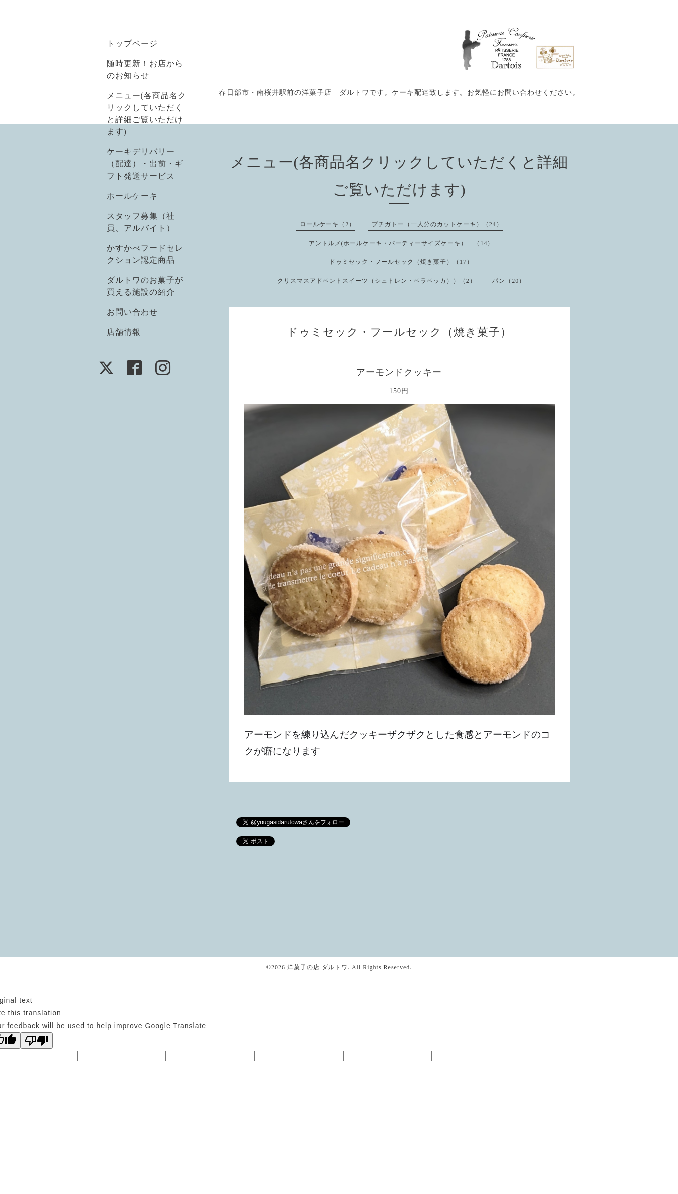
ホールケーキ (132, 196)
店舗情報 (124, 332)
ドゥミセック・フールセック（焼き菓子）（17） (401, 261)
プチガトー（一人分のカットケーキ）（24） (437, 224)
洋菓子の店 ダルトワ (317, 967)
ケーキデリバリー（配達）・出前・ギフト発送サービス (145, 163)
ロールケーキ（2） (327, 224)
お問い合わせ (132, 312)
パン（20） (508, 280)
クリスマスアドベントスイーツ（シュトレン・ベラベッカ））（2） (376, 280)
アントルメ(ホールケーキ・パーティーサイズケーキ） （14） (401, 243)
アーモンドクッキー (399, 372)
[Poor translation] (37, 1040)
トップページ (132, 43)
